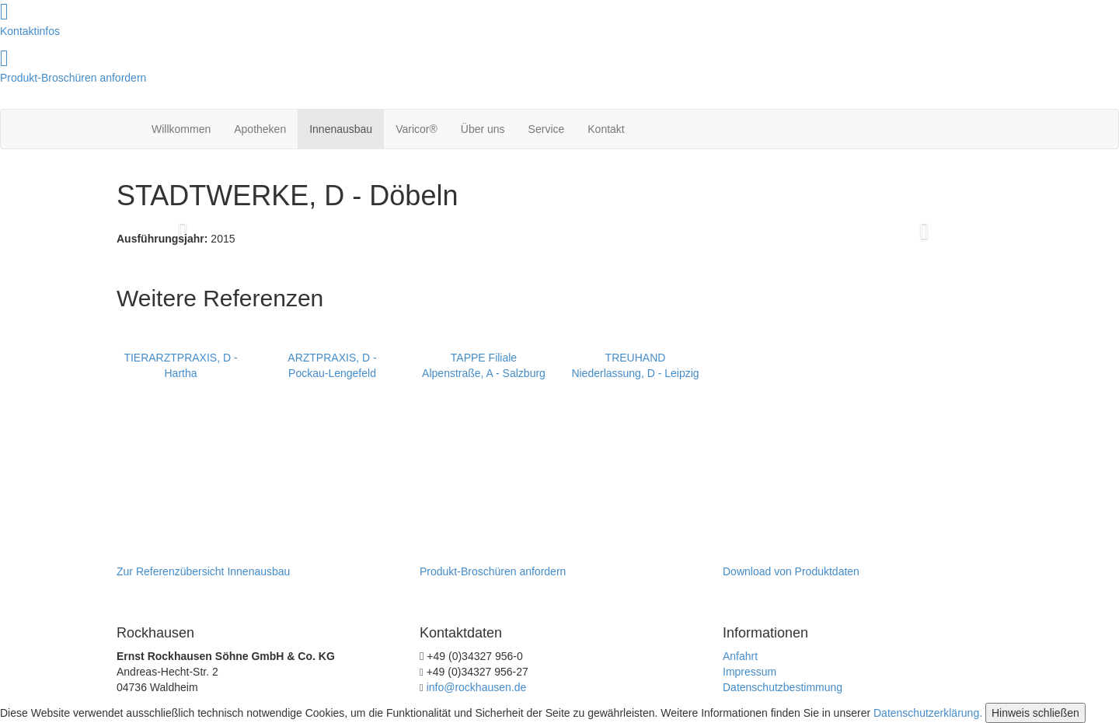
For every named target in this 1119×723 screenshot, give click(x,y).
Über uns (483, 129)
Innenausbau (340, 129)
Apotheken (260, 129)
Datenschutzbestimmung (782, 687)
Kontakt (605, 129)
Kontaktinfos (30, 31)
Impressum (749, 671)
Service (546, 129)
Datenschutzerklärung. (927, 713)
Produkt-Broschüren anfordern (73, 78)
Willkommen (181, 129)
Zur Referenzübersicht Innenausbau (203, 571)
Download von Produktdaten (791, 571)
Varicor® (416, 129)
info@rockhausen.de (477, 687)
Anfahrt (740, 656)
